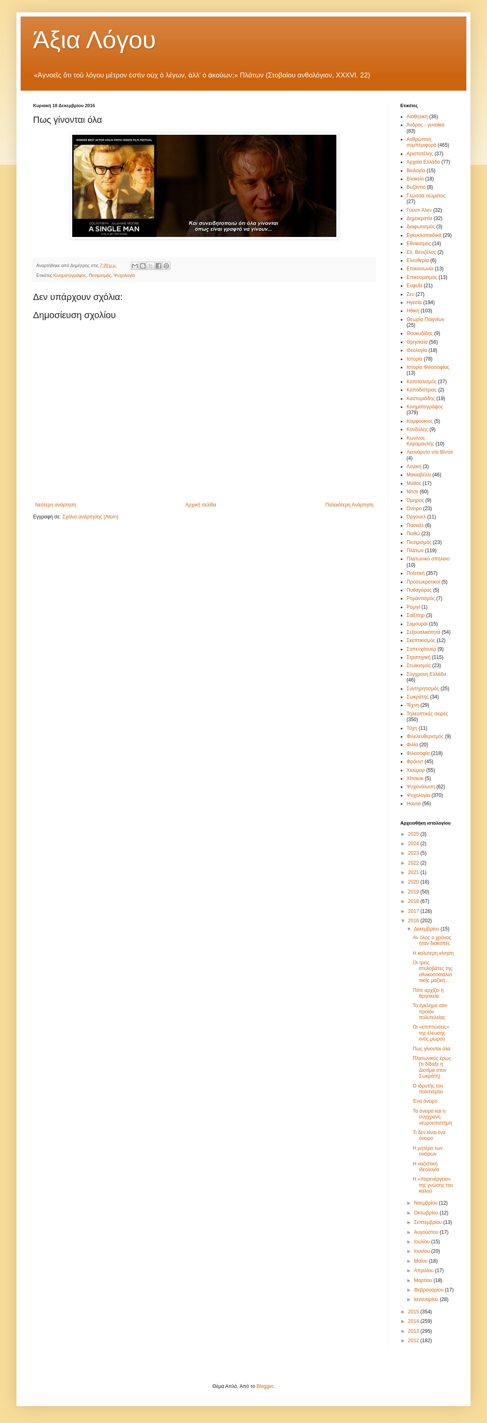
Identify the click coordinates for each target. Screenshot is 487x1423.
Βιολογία (416, 170)
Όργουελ (416, 517)
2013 (414, 1331)
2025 (414, 834)
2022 (414, 863)
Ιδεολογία (417, 350)
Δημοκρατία (419, 218)
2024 (414, 843)
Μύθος (414, 483)
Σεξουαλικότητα (423, 632)
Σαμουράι (417, 624)
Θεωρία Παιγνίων (425, 319)
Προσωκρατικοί (423, 582)
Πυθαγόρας (419, 590)
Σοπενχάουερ (421, 649)
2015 (414, 1312)
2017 (414, 911)
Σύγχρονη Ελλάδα (426, 674)
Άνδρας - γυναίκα (425, 125)
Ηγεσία (414, 302)
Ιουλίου (422, 1242)
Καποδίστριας (422, 390)
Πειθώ (413, 534)
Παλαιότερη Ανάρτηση (349, 505)
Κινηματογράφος (69, 275)
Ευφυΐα (415, 285)
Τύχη (412, 728)
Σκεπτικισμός (421, 640)
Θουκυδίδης (420, 333)
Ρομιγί (413, 607)
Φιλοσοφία (418, 753)
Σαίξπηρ (416, 615)
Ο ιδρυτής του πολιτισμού (428, 1089)
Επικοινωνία (420, 269)
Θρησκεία (417, 342)
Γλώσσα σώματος (426, 196)
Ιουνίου (422, 1251)
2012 (414, 1340)
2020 (414, 882)
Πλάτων (415, 550)
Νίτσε (412, 492)
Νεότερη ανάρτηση (55, 505)
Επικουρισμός (422, 277)
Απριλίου (424, 1270)
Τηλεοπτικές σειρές (427, 714)
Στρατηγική (418, 657)
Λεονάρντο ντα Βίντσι (430, 452)
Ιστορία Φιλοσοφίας (428, 367)
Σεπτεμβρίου (428, 1222)
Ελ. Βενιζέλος (421, 252)
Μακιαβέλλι (419, 475)
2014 (414, 1321)
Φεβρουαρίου (429, 1290)
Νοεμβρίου (426, 1203)
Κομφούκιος (420, 421)
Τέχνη (413, 705)
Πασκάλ (415, 525)
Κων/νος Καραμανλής (420, 441)
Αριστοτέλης (420, 154)
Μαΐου (421, 1261)
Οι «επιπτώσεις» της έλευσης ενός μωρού (431, 1033)
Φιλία (412, 745)
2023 (414, 853)
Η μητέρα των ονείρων (428, 1151)
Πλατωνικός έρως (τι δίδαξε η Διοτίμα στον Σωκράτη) (432, 1067)
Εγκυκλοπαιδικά (424, 235)
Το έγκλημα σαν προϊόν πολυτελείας (430, 1011)
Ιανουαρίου (427, 1299)
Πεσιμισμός (100, 275)
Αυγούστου (427, 1232)
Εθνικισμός (419, 243)
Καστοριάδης (421, 398)
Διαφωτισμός (421, 227)
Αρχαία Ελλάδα (423, 162)
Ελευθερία (418, 260)
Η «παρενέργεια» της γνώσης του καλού (433, 1185)
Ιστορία (414, 359)
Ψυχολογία (124, 275)
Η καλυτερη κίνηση (433, 953)
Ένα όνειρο (425, 1101)
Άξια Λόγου (94, 40)
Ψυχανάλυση (421, 787)
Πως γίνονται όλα (431, 1049)
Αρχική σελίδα (200, 505)
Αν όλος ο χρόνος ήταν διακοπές (432, 940)
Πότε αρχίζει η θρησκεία (428, 993)
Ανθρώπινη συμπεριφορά (421, 142)
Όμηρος (415, 500)
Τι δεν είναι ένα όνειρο (429, 1135)
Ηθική (413, 311)
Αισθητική (417, 117)
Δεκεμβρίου (427, 929)
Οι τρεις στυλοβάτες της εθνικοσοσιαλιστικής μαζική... (432, 971)
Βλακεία (415, 179)
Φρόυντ (415, 761)
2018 (414, 901)
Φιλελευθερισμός (425, 736)
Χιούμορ (416, 770)
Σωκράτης (418, 697)
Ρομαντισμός (421, 598)
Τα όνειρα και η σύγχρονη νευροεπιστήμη (432, 1117)
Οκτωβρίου (427, 1213)
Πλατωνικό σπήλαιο (428, 559)
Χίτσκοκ (415, 778)
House (414, 803)
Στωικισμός (419, 665)
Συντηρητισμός (423, 689)
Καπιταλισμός (422, 381)
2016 (414, 921)
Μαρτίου (424, 1280)
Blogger (264, 1386)
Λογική (414, 466)
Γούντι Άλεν (419, 210)
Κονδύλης (417, 429)
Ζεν (410, 294)
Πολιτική (416, 573)
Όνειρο (414, 508)
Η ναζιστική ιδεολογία (426, 1166)
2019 (414, 892)
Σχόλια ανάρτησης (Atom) (90, 517)
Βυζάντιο (416, 187)
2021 (414, 872)
